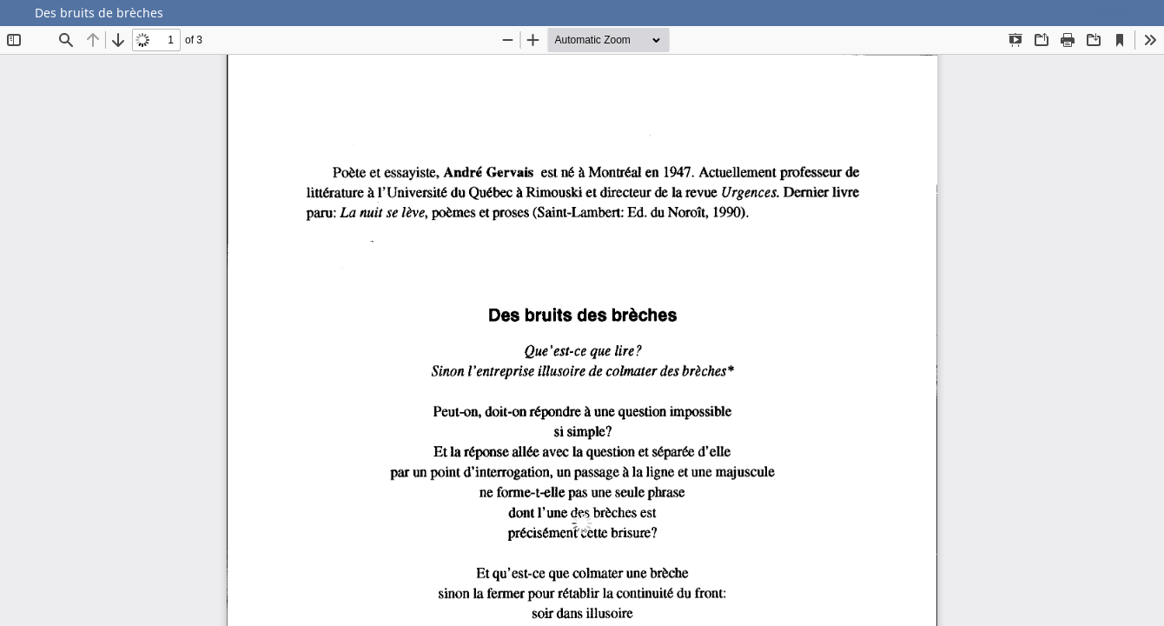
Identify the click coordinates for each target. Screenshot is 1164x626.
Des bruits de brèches (99, 12)
